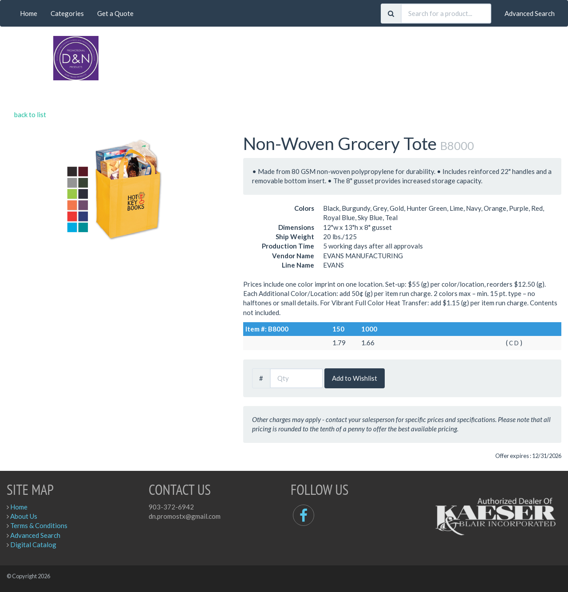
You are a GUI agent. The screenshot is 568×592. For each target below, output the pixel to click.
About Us (23, 516)
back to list (30, 114)
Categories (67, 13)
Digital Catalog (33, 545)
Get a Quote (115, 13)
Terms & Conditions (38, 525)
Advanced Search (530, 13)
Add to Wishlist (354, 378)
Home (28, 13)
